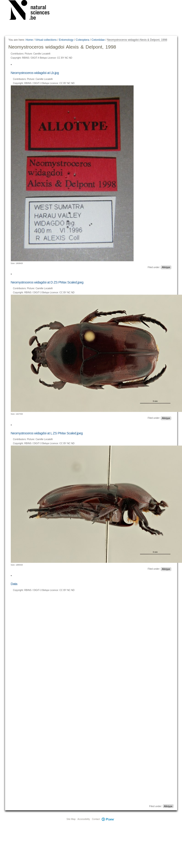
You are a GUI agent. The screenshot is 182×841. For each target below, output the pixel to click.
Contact (96, 819)
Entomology (66, 39)
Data (14, 584)
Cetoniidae (98, 39)
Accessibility (84, 819)
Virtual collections (46, 39)
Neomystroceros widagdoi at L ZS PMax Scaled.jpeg (47, 433)
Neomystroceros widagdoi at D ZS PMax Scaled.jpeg (47, 282)
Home (29, 39)
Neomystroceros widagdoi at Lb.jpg (35, 73)
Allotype (166, 267)
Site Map (71, 819)
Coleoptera (82, 39)
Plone (108, 819)
